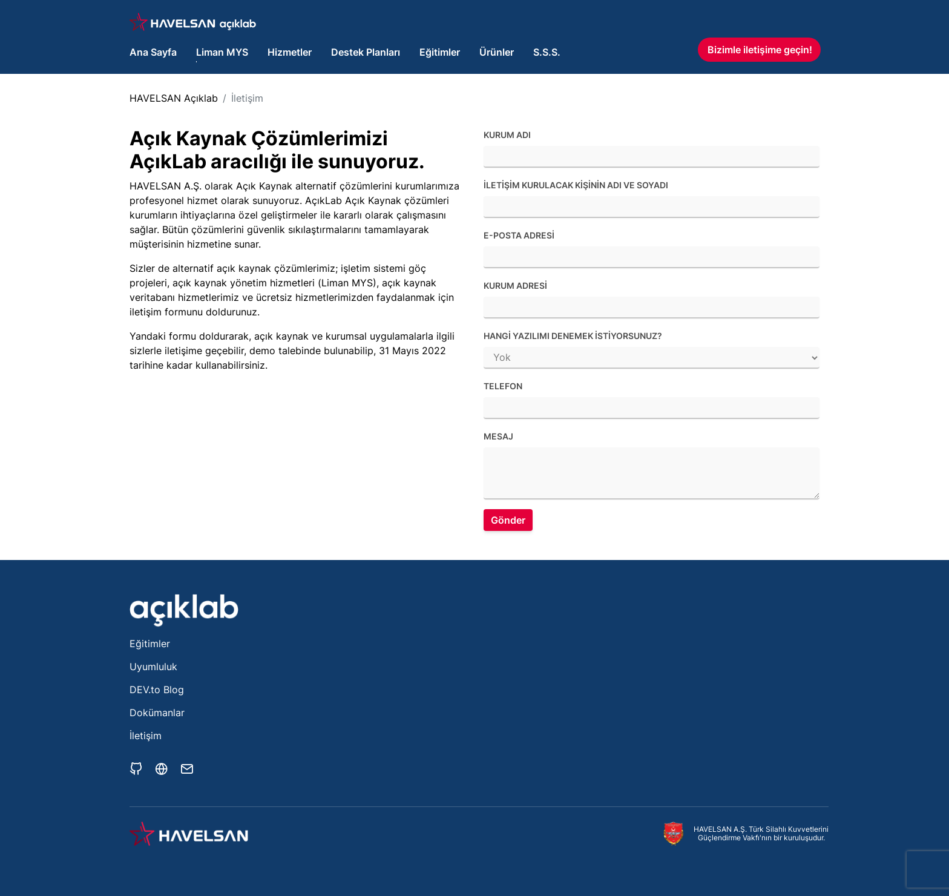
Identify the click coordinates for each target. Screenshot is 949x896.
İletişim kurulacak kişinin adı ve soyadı (576, 185)
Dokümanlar (157, 713)
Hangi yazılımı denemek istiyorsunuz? (573, 336)
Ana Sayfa (153, 52)
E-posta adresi (519, 235)
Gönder (508, 520)
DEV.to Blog (157, 690)
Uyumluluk (153, 666)
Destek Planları (365, 52)
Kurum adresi (515, 285)
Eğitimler (439, 52)
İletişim (247, 98)
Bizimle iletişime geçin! (760, 50)
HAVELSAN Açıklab (174, 98)
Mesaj (498, 436)
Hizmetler (290, 52)
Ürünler (496, 52)
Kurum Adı (507, 135)
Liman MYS (222, 52)
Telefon (503, 386)
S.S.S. (546, 52)
